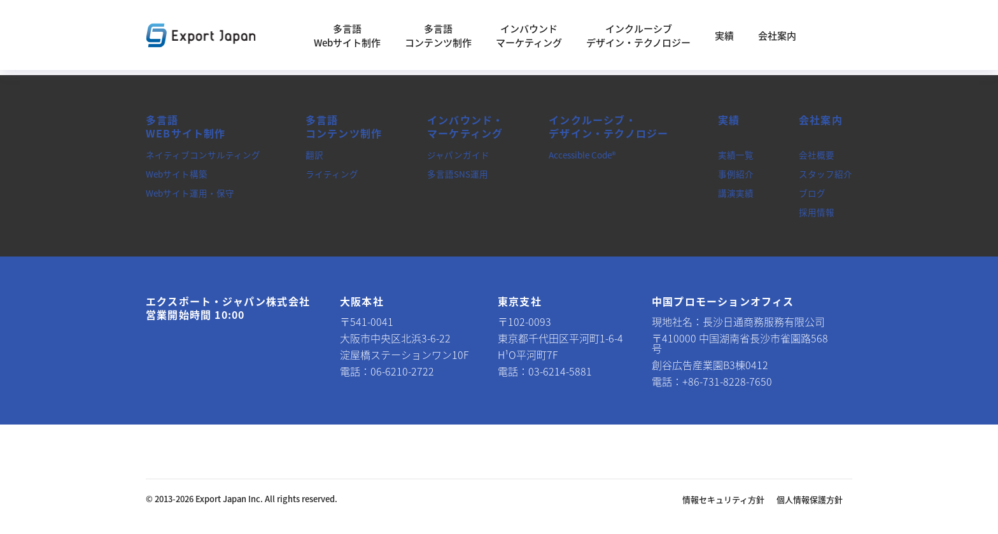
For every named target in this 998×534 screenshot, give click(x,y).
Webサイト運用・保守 (190, 192)
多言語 (186, 126)
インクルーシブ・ (608, 126)
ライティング (332, 173)
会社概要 (816, 154)
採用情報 (816, 212)
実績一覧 (736, 154)
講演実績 (736, 192)
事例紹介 (736, 173)
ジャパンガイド (458, 154)
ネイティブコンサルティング (203, 154)
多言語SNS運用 (457, 173)
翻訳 (314, 154)
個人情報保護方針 (810, 499)
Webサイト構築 (176, 173)
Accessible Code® (582, 154)
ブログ (812, 192)
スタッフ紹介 (825, 173)
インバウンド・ (465, 126)
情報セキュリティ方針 (723, 499)
